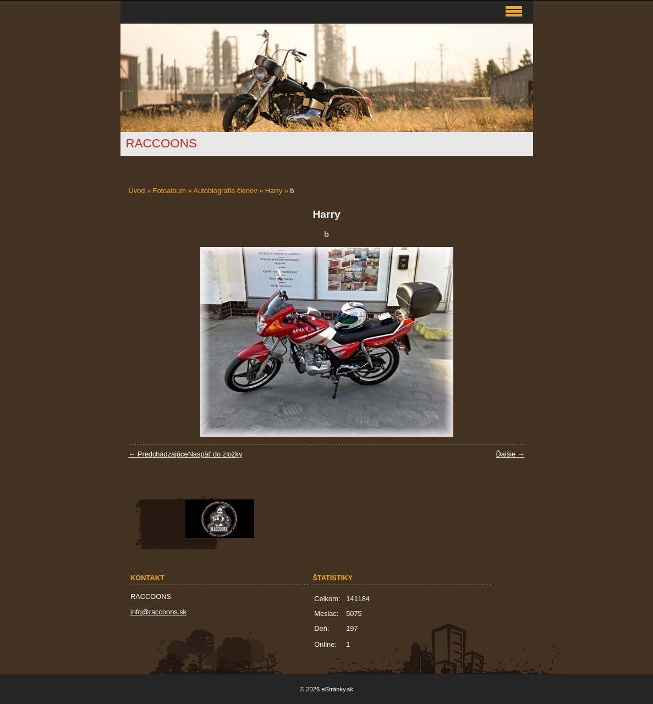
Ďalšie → (510, 454)
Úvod (137, 190)
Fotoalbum (169, 190)
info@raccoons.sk (158, 612)
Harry (273, 190)
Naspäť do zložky (215, 454)
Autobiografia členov (225, 190)
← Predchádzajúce (158, 454)
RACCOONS (161, 143)
